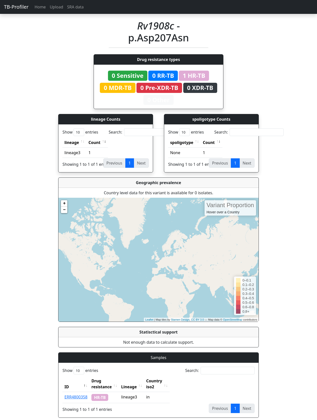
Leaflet (149, 319)
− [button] (64, 210)
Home (40, 7)
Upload (56, 7)
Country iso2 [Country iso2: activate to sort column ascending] (169, 381)
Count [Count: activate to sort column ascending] (94, 142)
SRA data (75, 7)
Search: (143, 132)
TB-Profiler (16, 6)
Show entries (80, 132)
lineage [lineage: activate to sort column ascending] (71, 142)
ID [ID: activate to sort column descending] (66, 381)
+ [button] (64, 203)
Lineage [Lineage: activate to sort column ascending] (140, 381)
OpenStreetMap (232, 319)
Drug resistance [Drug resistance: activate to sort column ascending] (107, 381)
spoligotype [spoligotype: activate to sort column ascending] (181, 142)
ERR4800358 (75, 391)
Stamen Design (180, 319)
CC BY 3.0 (197, 319)
